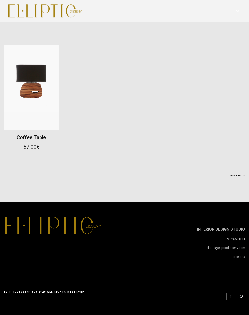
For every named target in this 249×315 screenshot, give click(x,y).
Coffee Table (31, 137)
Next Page (237, 175)
